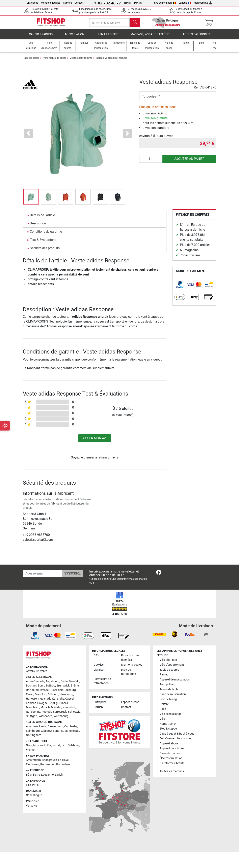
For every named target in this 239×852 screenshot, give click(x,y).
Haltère (164, 704)
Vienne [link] (30, 749)
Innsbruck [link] (39, 745)
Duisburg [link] (70, 690)
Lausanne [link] (47, 774)
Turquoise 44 (151, 99)
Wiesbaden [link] (45, 716)
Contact (79, 2)
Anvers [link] (30, 671)
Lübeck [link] (63, 703)
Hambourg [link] (66, 694)
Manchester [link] (71, 731)
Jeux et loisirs (107, 37)
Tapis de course (169, 669)
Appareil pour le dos (172, 748)
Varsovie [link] (31, 805)
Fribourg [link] (53, 694)
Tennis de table (169, 689)
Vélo (162, 718)
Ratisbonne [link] (33, 711)
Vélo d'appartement (172, 664)
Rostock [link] (47, 711)
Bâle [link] (28, 774)
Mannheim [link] (32, 707)
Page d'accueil (31, 60)
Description (38, 226)
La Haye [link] (63, 760)
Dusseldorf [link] (56, 690)
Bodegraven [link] (49, 760)
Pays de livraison (164, 2)
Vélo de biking (168, 699)
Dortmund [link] (32, 690)
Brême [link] (75, 685)
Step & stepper (169, 728)
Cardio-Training (41, 37)
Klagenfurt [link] (53, 745)
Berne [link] (36, 774)
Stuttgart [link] (31, 716)
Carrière (67, 2)
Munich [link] (45, 707)
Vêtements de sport (54, 60)
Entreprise (32, 2)
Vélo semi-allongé (170, 714)
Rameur (164, 674)
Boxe (163, 709)
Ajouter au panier (189, 161)
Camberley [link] (70, 726)
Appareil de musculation (175, 679)
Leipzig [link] (53, 703)
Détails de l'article (42, 218)
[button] (28, 136)
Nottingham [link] (33, 735)
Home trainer (168, 724)
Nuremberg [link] (69, 707)
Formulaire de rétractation (102, 681)
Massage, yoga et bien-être (150, 37)
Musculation (74, 37)
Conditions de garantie (46, 234)
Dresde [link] (44, 690)
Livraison (99, 669)
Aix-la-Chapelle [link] (35, 681)
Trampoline (167, 684)
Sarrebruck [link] (60, 711)
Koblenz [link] (31, 703)
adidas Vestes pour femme (111, 60)
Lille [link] (28, 785)
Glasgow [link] (46, 731)
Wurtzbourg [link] (61, 716)
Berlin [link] (64, 681)
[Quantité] (151, 161)
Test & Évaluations (43, 243)
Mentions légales (50, 2)
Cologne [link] (42, 703)
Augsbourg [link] (52, 681)
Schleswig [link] (74, 711)
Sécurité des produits (45, 251)
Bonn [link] (41, 685)
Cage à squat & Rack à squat (177, 733)
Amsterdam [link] (33, 760)
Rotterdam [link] (63, 764)
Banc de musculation (173, 694)
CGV (96, 655)
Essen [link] (29, 694)
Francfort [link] (41, 694)
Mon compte (203, 2)
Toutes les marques (172, 771)
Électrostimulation (171, 758)
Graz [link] (29, 745)
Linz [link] (64, 745)
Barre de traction (170, 753)
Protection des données (130, 658)
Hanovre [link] (31, 698)
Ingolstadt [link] (44, 698)
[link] (180, 287)
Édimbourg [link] (33, 731)
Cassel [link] (69, 698)
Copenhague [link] (34, 795)
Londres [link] (58, 731)
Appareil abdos (169, 743)
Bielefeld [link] (74, 681)
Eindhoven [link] (32, 764)
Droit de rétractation (128, 672)
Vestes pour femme (81, 60)
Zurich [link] (59, 774)
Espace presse (130, 702)
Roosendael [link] (47, 764)
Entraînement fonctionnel (175, 738)
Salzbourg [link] (74, 745)
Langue (185, 2)
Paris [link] (35, 785)
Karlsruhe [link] (58, 698)
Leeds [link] (43, 726)
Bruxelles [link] (41, 671)
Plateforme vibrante (172, 763)
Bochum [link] (31, 685)
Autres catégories (196, 37)
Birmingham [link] (55, 726)
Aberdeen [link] (32, 726)
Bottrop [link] (50, 685)
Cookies (99, 664)
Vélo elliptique (168, 660)
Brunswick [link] (63, 685)
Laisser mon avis (95, 441)
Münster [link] (56, 707)
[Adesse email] (42, 573)
